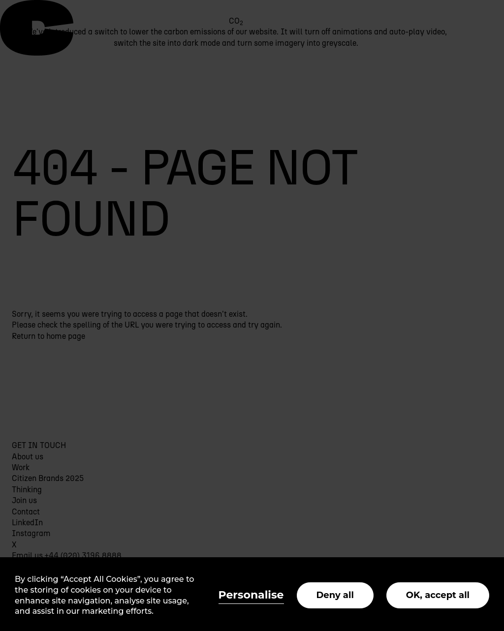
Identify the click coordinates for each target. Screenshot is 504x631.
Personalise (251, 594)
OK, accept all (438, 595)
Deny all (335, 595)
